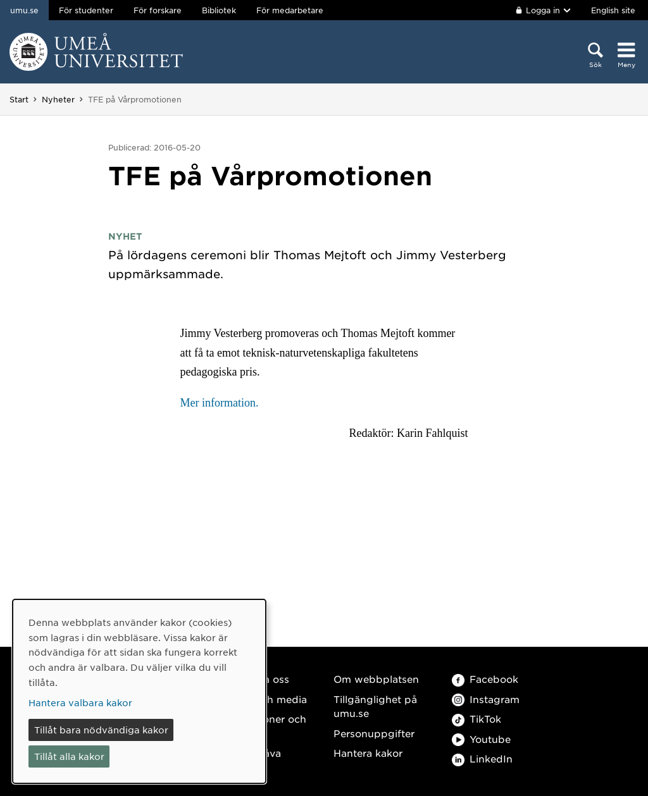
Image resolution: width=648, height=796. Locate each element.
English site (613, 10)
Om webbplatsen (376, 679)
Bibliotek (219, 10)
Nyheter (58, 99)
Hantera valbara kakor (80, 702)
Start (18, 99)
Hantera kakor (367, 753)
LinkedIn (482, 758)
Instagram (486, 699)
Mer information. (219, 402)
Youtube (481, 739)
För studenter (86, 10)
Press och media (266, 699)
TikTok (476, 719)
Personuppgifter (373, 733)
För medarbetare (289, 10)
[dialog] (139, 691)
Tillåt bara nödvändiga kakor (101, 729)
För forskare (158, 10)
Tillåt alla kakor (69, 756)
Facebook (485, 679)
